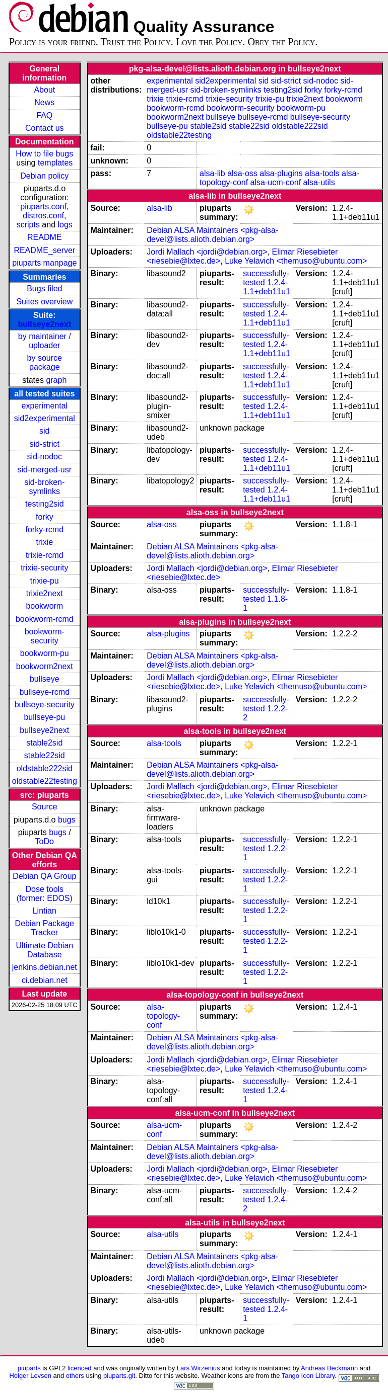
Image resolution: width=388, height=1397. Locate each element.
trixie (44, 542)
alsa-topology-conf (163, 1016)
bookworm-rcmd (45, 619)
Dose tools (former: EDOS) (45, 893)
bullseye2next (44, 324)
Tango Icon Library (308, 1375)
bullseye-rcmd (44, 692)
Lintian (44, 911)
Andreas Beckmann (329, 1368)
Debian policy (44, 176)
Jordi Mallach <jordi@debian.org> (207, 252)
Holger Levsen (30, 1375)
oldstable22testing (44, 781)
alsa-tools (322, 173)
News (44, 102)
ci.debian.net (45, 980)
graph (56, 380)
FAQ (44, 115)
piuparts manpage (44, 263)
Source (44, 806)
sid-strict (45, 444)
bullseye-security (45, 704)
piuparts (29, 1368)
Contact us (44, 128)
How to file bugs (44, 153)
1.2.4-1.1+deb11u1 (266, 287)
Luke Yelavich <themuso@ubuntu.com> (296, 261)
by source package (44, 362)
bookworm (44, 606)
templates (55, 162)
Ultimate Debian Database (44, 950)
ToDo (44, 841)
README (44, 237)
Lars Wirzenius (198, 1368)
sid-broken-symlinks (44, 487)
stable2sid (44, 742)
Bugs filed (44, 288)
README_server (44, 250)
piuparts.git (119, 1375)
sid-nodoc (44, 456)
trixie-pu (44, 581)
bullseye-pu (44, 717)
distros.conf (43, 215)
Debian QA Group (44, 876)
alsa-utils (319, 182)
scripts (28, 224)
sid (44, 431)
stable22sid (44, 755)
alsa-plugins (281, 173)
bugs (67, 819)
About (44, 90)
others (75, 1375)
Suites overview (44, 301)
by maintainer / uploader (44, 341)
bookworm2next (44, 666)
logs (65, 224)
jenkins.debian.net (44, 967)
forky (44, 517)
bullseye (44, 679)
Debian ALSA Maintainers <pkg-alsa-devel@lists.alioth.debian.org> (212, 234)
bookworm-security (44, 636)
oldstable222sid (45, 768)
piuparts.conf (43, 206)
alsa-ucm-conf (275, 182)
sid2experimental (44, 418)
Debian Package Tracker (44, 928)
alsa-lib (212, 173)
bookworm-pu (44, 653)
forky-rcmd (45, 529)
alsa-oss (242, 173)
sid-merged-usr (44, 469)
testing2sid (44, 504)
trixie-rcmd (44, 555)
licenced (80, 1368)
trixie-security (44, 567)
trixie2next (44, 593)
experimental (44, 405)
